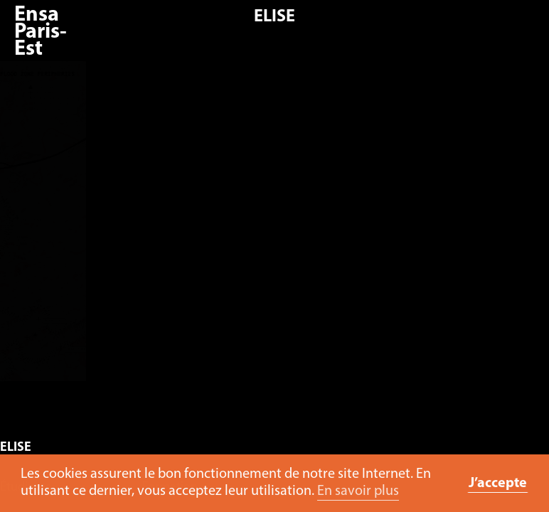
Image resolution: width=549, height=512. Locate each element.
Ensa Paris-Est (40, 32)
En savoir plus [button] (358, 491)
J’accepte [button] (498, 483)
